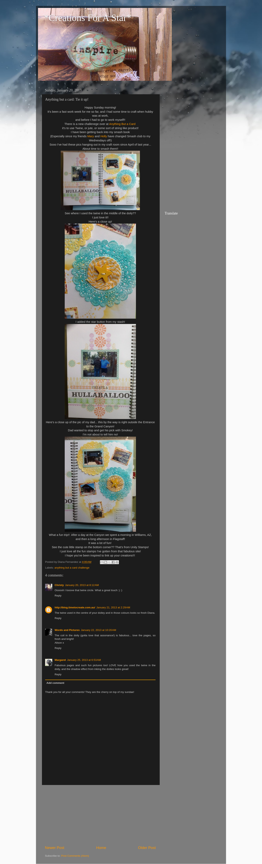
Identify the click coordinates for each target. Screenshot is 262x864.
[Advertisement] (100, 815)
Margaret (60, 659)
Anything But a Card (122, 124)
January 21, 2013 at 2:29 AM (113, 607)
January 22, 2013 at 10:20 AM (98, 630)
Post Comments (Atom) (75, 855)
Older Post (147, 848)
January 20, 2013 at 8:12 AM (82, 585)
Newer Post (54, 848)
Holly (103, 136)
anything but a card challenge (71, 567)
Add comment (55, 682)
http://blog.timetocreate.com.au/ (75, 607)
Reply (58, 595)
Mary (90, 136)
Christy (59, 585)
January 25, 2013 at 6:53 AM (84, 659)
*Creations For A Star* (87, 17)
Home (101, 848)
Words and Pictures (67, 630)
